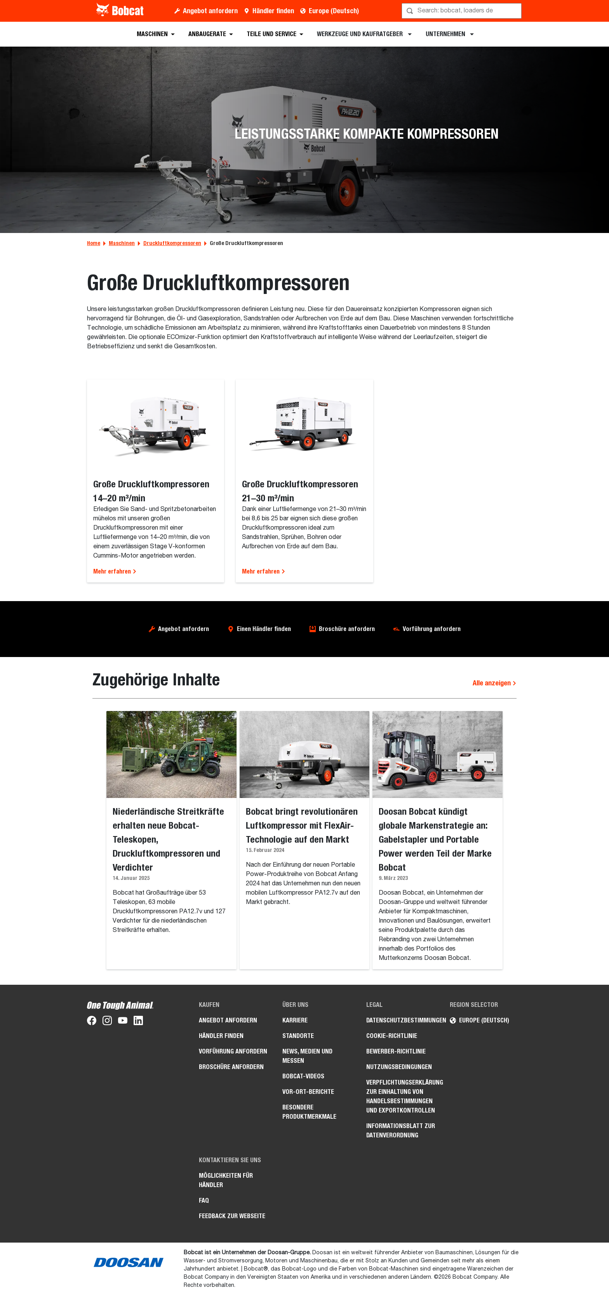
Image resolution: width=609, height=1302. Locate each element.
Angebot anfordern (210, 11)
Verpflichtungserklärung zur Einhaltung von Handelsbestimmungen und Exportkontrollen (402, 1096)
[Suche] (462, 10)
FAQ (204, 1200)
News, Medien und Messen (307, 1056)
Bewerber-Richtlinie (396, 1051)
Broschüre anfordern (347, 629)
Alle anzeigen (495, 683)
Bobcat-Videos (303, 1076)
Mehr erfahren (115, 571)
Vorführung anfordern (432, 629)
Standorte (298, 1036)
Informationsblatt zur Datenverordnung (400, 1130)
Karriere (295, 1020)
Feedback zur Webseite (232, 1216)
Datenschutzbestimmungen (402, 1020)
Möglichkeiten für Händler (226, 1180)
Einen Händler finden (264, 629)
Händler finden (273, 11)
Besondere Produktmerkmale (309, 1112)
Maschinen (122, 243)
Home (93, 243)
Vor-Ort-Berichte (308, 1091)
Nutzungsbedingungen (399, 1067)
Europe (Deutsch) (334, 11)
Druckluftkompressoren (172, 243)
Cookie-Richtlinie (391, 1036)
